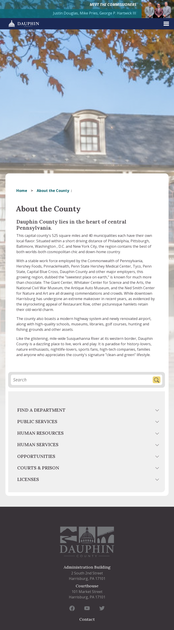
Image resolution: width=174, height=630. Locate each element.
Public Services (37, 421)
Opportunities (36, 456)
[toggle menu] (157, 411)
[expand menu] (166, 24)
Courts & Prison (38, 468)
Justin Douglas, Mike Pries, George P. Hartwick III (94, 13)
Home (21, 190)
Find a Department (41, 410)
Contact (87, 619)
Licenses (28, 479)
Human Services (37, 444)
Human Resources (40, 433)
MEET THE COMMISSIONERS (113, 4)
